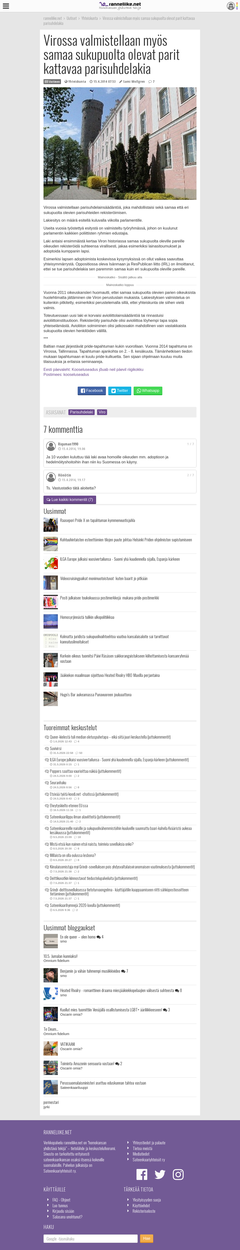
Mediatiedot (141, 1154)
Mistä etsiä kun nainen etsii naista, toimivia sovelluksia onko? (92, 844)
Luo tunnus (60, 1205)
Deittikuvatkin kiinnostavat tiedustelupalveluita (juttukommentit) (94, 878)
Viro (102, 412)
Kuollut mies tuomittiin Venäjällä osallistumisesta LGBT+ (115, 1009)
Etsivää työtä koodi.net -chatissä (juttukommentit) (84, 794)
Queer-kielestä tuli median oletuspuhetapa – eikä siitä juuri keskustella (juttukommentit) (110, 737)
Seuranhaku (58, 782)
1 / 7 (190, 444)
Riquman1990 (68, 444)
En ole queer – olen (82, 936)
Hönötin (64, 475)
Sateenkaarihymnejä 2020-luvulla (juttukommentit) (85, 905)
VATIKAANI (67, 1044)
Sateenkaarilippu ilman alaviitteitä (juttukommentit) (85, 817)
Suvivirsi (55, 748)
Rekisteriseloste (144, 1211)
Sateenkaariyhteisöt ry (149, 1159)
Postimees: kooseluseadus (66, 375)
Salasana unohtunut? (67, 1216)
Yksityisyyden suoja (147, 1199)
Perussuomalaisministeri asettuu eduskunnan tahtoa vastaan (103, 1083)
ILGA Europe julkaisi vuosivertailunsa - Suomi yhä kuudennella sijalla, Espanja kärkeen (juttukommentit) (119, 759)
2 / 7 (190, 475)
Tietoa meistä (142, 1148)
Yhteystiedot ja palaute (149, 1142)
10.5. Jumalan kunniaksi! (60, 956)
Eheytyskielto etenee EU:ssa (69, 805)
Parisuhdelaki (81, 412)
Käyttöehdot (141, 1205)
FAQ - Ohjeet (61, 1199)
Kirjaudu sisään (63, 1211)
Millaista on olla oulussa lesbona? (73, 855)
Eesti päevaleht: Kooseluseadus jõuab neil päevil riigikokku (93, 369)
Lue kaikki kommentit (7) (70, 500)
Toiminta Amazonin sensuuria (91, 1063)
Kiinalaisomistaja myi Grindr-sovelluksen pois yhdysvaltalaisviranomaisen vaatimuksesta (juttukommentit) (122, 867)
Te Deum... (51, 1029)
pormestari (51, 1102)
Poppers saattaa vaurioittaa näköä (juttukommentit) (85, 771)
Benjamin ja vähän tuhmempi (94, 971)
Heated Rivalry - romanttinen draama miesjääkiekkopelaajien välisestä (121, 990)
